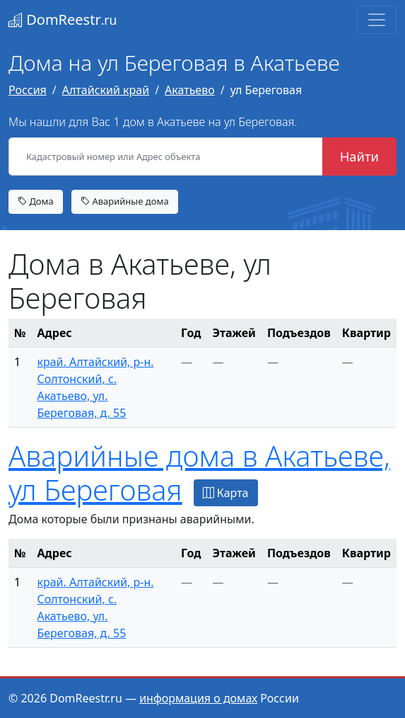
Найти (359, 156)
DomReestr (62, 19)
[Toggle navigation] (377, 20)
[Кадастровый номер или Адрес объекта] (165, 156)
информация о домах (198, 698)
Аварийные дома (125, 201)
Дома (36, 201)
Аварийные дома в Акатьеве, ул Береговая (199, 472)
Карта (226, 493)
